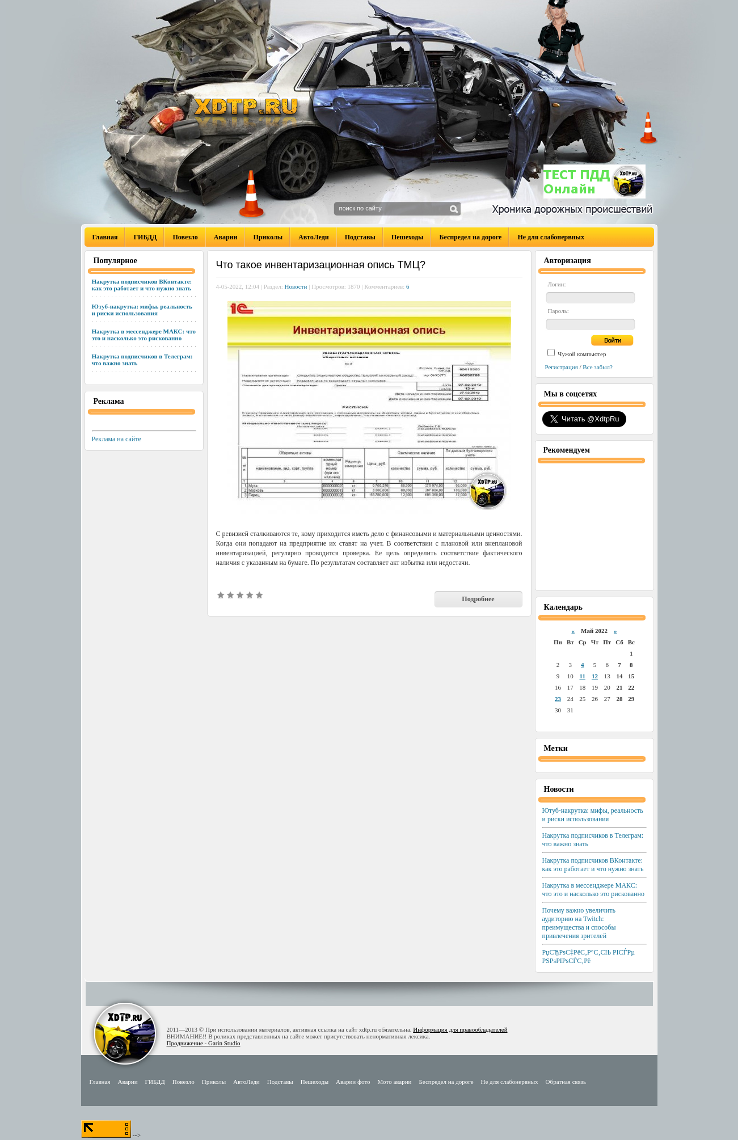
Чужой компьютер (581, 354)
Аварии (226, 237)
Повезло (184, 237)
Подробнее (478, 599)
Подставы (360, 237)
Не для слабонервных (550, 237)
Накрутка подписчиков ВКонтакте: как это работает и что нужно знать (142, 285)
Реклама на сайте (116, 439)
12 (595, 676)
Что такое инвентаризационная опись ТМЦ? (320, 265)
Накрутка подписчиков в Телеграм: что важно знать (142, 359)
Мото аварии (395, 1081)
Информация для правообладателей (460, 1029)
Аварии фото (353, 1081)
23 (558, 698)
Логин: (557, 284)
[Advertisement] (594, 525)
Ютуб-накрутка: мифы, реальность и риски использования (142, 309)
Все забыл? (598, 367)
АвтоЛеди (313, 237)
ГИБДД (145, 237)
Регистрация (561, 367)
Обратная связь (566, 1081)
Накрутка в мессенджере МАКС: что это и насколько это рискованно (144, 334)
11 (582, 676)
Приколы (267, 237)
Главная (105, 237)
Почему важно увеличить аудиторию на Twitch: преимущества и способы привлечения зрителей (579, 923)
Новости (296, 286)
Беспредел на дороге (470, 237)
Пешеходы (407, 237)
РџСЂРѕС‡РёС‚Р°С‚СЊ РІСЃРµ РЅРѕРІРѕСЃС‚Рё (588, 956)
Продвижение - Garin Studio (204, 1043)
